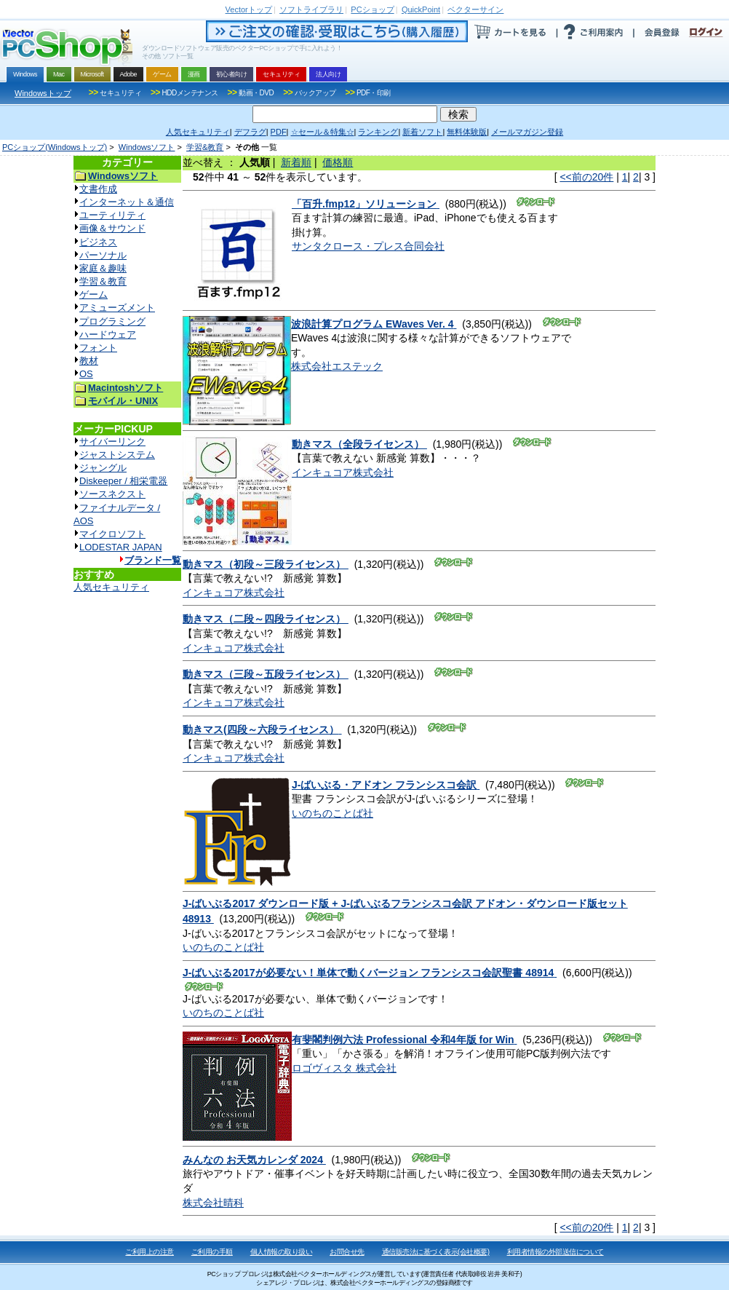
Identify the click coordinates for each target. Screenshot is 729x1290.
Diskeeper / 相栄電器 (123, 480)
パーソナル (103, 255)
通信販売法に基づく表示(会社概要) (436, 1252)
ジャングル (103, 467)
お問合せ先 (347, 1252)
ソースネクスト (112, 493)
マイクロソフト (112, 534)
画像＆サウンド (112, 228)
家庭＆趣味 (103, 268)
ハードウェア (107, 334)
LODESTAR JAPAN (120, 547)
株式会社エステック (337, 366)
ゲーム (93, 294)
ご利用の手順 (212, 1252)
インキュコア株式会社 (343, 472)
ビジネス (98, 242)
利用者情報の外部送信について (555, 1252)
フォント (98, 347)
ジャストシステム (117, 454)
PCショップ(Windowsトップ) (54, 147)
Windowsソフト (147, 147)
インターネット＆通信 (126, 202)
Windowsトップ (43, 93)
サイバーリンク (112, 441)
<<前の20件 (586, 177)
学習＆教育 (103, 281)
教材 (88, 360)
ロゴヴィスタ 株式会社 (344, 1068)
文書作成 (98, 188)
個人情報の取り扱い (281, 1252)
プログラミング (112, 321)
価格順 (337, 162)
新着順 (296, 162)
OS (86, 373)
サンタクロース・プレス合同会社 (368, 246)
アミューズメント (117, 307)
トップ (249, 9)
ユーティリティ (112, 215)
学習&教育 (204, 147)
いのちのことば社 (332, 813)
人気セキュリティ (111, 587)
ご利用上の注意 (149, 1252)
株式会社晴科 (213, 1202)
